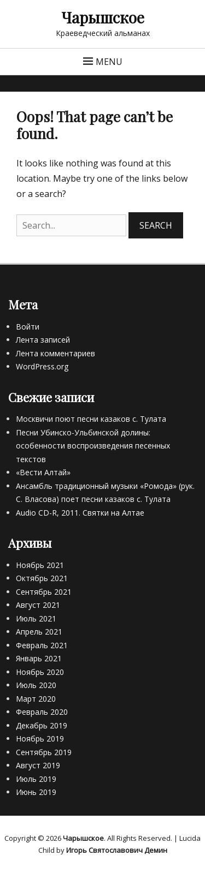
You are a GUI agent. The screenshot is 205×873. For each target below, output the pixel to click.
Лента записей (43, 339)
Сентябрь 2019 (44, 752)
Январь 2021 (39, 658)
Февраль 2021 (42, 645)
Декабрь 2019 (41, 725)
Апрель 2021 (39, 631)
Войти (27, 326)
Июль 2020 (36, 685)
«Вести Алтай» (43, 472)
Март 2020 (36, 698)
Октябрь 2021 (42, 578)
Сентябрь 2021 (44, 592)
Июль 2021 (36, 618)
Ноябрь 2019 (40, 738)
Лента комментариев (55, 353)
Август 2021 (38, 605)
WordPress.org (42, 366)
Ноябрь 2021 (40, 565)
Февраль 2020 (42, 712)
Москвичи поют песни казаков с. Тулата (91, 419)
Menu (109, 62)
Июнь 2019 (36, 792)
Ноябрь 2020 (40, 672)
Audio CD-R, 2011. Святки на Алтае (80, 512)
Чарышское (102, 17)
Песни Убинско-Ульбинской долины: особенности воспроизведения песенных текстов (93, 445)
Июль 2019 (36, 779)
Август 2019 (38, 765)
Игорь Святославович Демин (116, 850)
